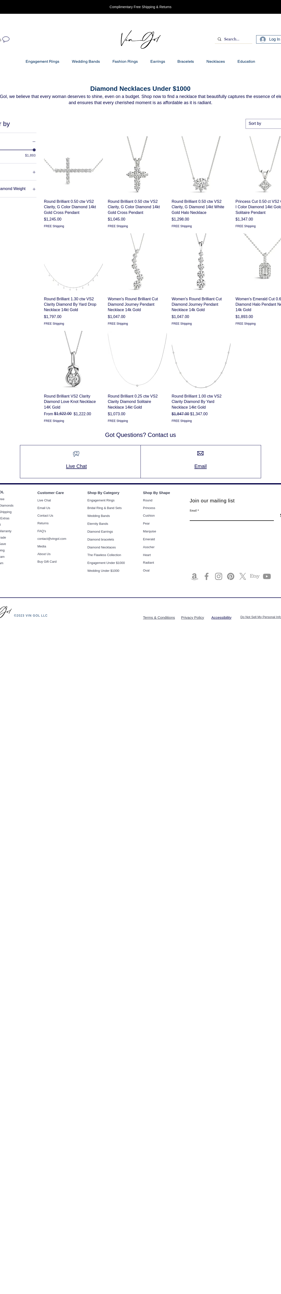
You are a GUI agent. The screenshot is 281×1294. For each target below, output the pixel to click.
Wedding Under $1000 (103, 571)
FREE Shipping (54, 226)
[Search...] (233, 39)
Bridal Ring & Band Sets (104, 508)
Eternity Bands (97, 524)
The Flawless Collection (104, 555)
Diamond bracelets (100, 539)
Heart (147, 555)
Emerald (149, 539)
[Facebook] (206, 576)
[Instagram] (218, 576)
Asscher (149, 547)
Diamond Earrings (100, 531)
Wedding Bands (98, 516)
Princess (149, 508)
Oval (146, 570)
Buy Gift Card (47, 561)
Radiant (148, 562)
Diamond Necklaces (101, 547)
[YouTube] (267, 576)
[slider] (34, 150)
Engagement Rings (101, 500)
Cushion (149, 515)
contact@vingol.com (51, 539)
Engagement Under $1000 (106, 563)
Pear (146, 523)
